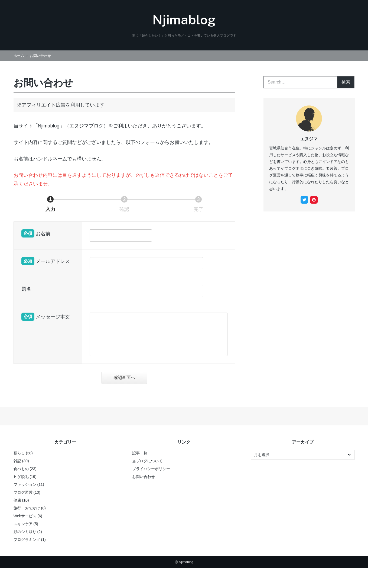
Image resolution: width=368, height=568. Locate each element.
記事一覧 (139, 453)
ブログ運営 (23, 492)
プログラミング (27, 539)
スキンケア (23, 524)
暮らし (19, 453)
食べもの (21, 469)
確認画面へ (129, 377)
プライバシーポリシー (151, 469)
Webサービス (25, 516)
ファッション (25, 484)
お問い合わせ (143, 476)
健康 (17, 500)
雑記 (17, 461)
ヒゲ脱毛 (21, 476)
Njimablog (184, 19)
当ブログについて (147, 461)
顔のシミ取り (25, 532)
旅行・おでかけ (27, 508)
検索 (345, 82)
